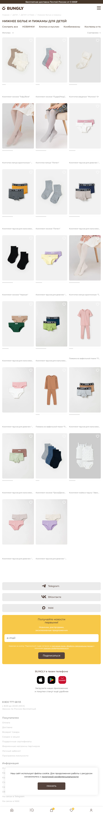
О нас (5, 768)
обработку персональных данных (79, 646)
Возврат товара (10, 732)
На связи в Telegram (13, 796)
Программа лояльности (15, 755)
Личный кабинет (11, 751)
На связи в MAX (10, 801)
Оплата (6, 722)
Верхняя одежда (13, 26)
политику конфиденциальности (56, 648)
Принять (52, 786)
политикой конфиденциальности (60, 776)
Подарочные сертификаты (17, 741)
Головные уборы (37, 26)
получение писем (59, 646)
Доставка (7, 727)
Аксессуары (59, 26)
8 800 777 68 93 (11, 702)
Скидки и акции (11, 736)
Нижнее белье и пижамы (85, 26)
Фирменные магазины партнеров (21, 746)
